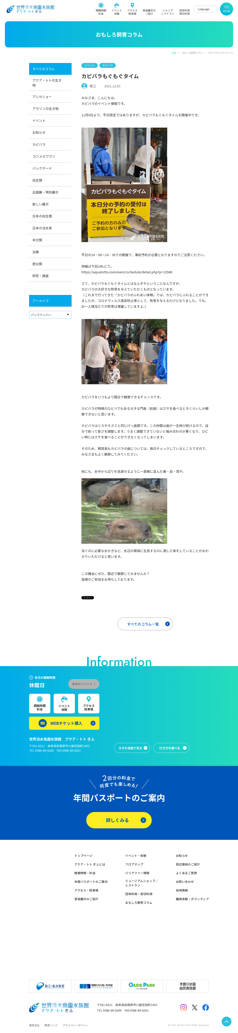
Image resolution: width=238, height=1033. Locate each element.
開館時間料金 (101, 11)
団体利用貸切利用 (184, 11)
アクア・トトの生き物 (47, 83)
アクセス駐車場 (132, 11)
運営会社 (34, 1025)
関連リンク (51, 1025)
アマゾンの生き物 (45, 108)
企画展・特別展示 (45, 192)
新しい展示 (40, 204)
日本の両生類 (42, 216)
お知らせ (38, 132)
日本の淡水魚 (42, 228)
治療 (35, 251)
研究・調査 (40, 275)
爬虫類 (37, 263)
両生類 (37, 180)
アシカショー (42, 96)
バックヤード (42, 168)
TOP (173, 52)
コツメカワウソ (43, 156)
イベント (38, 120)
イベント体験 (116, 11)
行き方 (169, 748)
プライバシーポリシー (75, 1025)
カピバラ (38, 144)
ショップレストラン (167, 11)
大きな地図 (130, 748)
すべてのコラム (43, 68)
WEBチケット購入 (66, 723)
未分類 (37, 240)
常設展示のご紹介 (149, 11)
